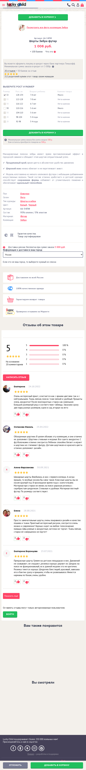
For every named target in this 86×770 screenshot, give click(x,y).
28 (7, 117)
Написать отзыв (16, 377)
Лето (22, 197)
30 (7, 104)
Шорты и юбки (28, 201)
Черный (32, 204)
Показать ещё (11, 595)
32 (7, 95)
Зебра (23, 220)
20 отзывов (10, 70)
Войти (10, 614)
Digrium (31, 754)
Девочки (24, 193)
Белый (23, 204)
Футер (23, 216)
